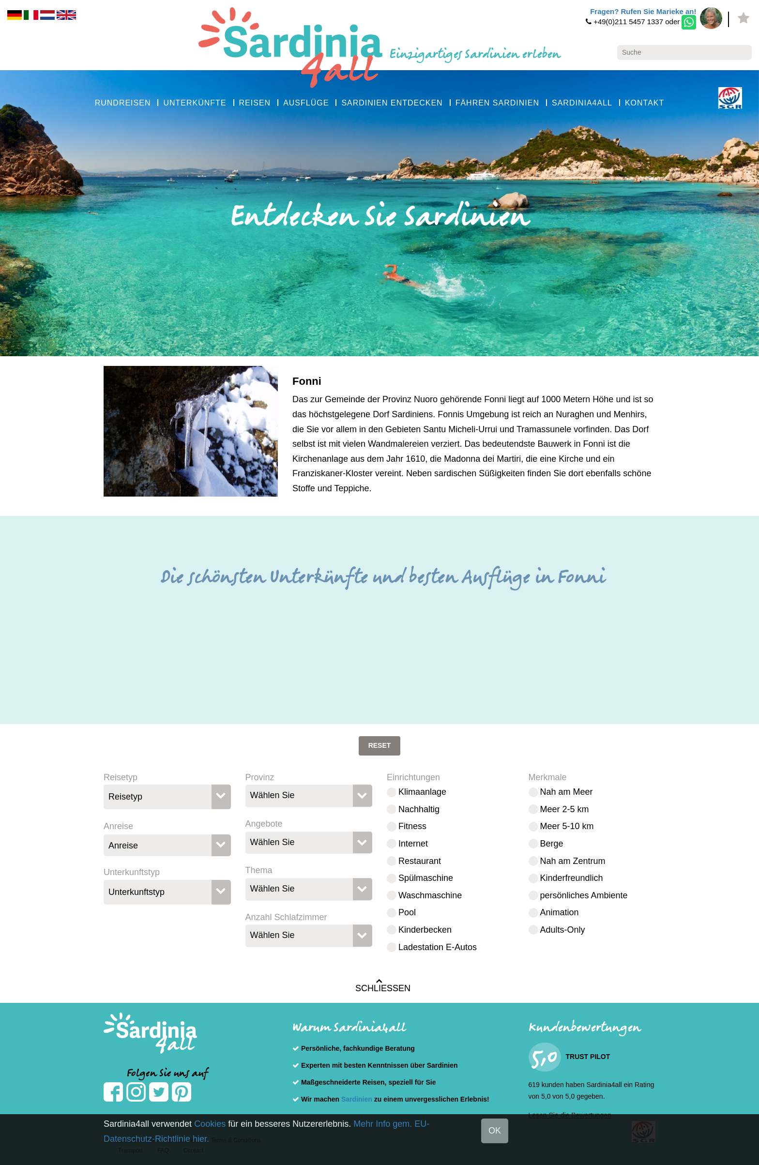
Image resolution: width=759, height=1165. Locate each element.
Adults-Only (562, 930)
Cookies (210, 1124)
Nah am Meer (566, 792)
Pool (407, 912)
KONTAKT (644, 103)
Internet (413, 843)
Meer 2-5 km (564, 809)
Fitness (412, 826)
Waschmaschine (430, 895)
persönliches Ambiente (584, 895)
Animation (559, 912)
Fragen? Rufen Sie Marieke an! (643, 11)
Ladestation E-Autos (437, 947)
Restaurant (419, 861)
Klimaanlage (422, 792)
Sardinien (356, 1099)
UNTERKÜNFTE (194, 103)
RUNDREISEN (123, 103)
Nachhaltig (419, 809)
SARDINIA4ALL (582, 103)
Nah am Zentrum (573, 861)
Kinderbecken (425, 930)
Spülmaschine (425, 878)
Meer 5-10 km (567, 826)
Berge (551, 843)
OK (494, 1130)
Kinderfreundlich (571, 878)
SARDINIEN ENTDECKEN (391, 103)
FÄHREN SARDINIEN (497, 103)
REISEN (255, 103)
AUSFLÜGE (306, 103)
